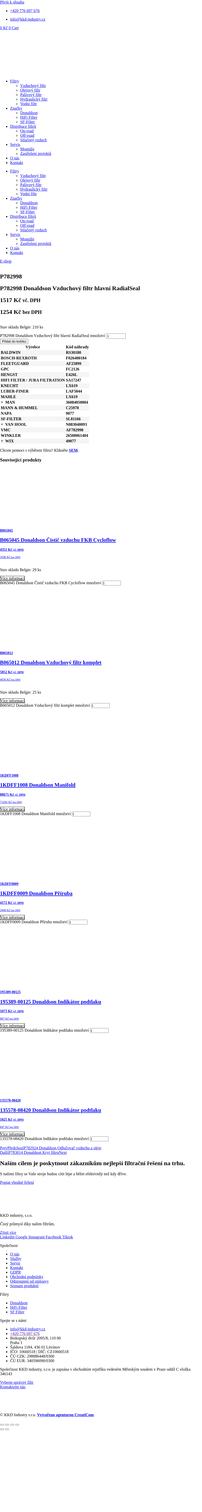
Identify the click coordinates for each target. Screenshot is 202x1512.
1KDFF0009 (9, 884)
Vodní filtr (28, 104)
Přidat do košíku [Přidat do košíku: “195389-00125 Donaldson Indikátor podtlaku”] (13, 1035)
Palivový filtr (31, 95)
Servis (15, 144)
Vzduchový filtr (33, 85)
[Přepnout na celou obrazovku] (7, 1424)
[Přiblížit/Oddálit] (2, 1424)
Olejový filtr (30, 90)
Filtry (14, 81)
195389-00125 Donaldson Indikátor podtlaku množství (44, 1030)
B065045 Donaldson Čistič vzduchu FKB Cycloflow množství (50, 583)
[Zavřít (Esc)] (17, 1424)
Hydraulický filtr (33, 99)
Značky (16, 108)
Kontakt (16, 162)
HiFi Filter (28, 117)
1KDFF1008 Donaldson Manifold (37, 785)
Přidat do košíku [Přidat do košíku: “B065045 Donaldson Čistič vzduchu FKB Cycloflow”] (13, 587)
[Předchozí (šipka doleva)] (2, 1429)
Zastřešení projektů (35, 153)
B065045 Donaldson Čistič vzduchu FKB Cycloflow (58, 540)
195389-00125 (10, 992)
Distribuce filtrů (23, 126)
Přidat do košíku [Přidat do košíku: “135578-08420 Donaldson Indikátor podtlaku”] (13, 1143)
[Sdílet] (12, 1424)
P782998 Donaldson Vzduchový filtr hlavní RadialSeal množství (52, 335)
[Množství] (116, 336)
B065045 (6, 530)
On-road (27, 131)
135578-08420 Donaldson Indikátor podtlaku (50, 1110)
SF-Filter (27, 122)
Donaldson (29, 113)
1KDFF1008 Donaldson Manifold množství (35, 814)
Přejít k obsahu (12, 2)
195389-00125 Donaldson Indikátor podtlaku (50, 1002)
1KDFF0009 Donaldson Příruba (36, 893)
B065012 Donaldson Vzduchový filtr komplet (51, 662)
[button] (2, 402)
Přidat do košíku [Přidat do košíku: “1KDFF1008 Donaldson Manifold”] (13, 818)
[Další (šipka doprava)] (7, 1429)
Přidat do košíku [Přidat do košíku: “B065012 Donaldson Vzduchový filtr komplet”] (13, 710)
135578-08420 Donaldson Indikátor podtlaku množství (44, 1139)
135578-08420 (10, 1100)
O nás (14, 158)
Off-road (27, 135)
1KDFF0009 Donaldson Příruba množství (34, 922)
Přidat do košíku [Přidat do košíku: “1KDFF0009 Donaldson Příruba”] (13, 927)
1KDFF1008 (9, 775)
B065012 (6, 653)
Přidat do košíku (14, 341)
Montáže (27, 149)
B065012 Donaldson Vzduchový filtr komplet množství (45, 705)
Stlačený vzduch (33, 140)
